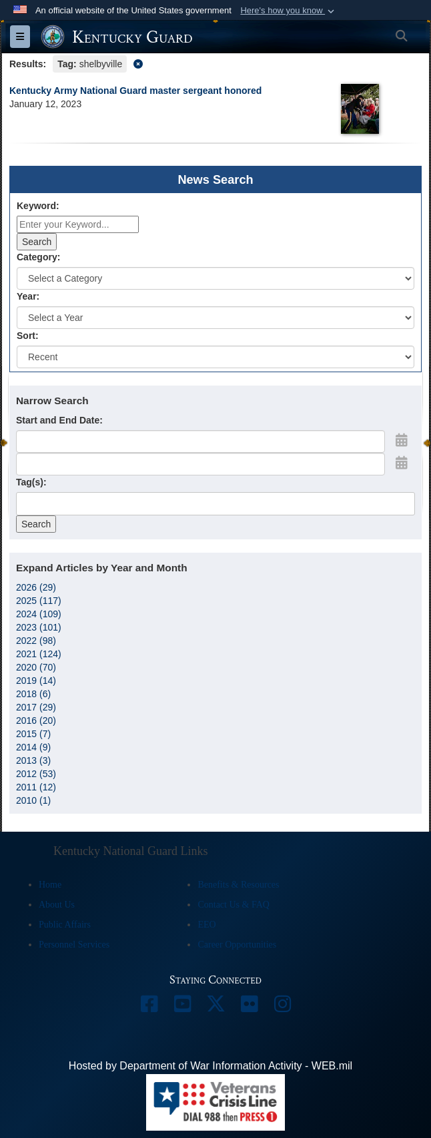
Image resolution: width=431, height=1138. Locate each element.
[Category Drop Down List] (215, 278)
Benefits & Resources (238, 885)
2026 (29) (36, 587)
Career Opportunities (236, 945)
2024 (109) (38, 614)
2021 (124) (38, 654)
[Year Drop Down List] (215, 317)
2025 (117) (38, 600)
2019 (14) (36, 680)
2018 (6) (33, 694)
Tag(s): (31, 482)
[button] (288, 10)
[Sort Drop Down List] (215, 357)
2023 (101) (38, 627)
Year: (28, 296)
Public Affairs (65, 925)
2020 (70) (36, 667)
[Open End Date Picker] (402, 462)
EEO (206, 925)
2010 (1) (33, 800)
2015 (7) (33, 733)
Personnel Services (74, 945)
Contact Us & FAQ (233, 905)
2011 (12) (36, 787)
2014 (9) (33, 747)
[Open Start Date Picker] (402, 440)
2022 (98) (36, 640)
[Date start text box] (200, 441)
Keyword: (38, 205)
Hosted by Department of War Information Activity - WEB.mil (210, 1065)
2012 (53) (36, 773)
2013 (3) (33, 760)
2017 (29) (36, 707)
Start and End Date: (59, 420)
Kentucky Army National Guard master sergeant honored (135, 90)
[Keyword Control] (78, 224)
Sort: (28, 335)
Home (50, 885)
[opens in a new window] (148, 1007)
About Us (57, 905)
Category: (38, 257)
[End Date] (200, 464)
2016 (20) (36, 720)
